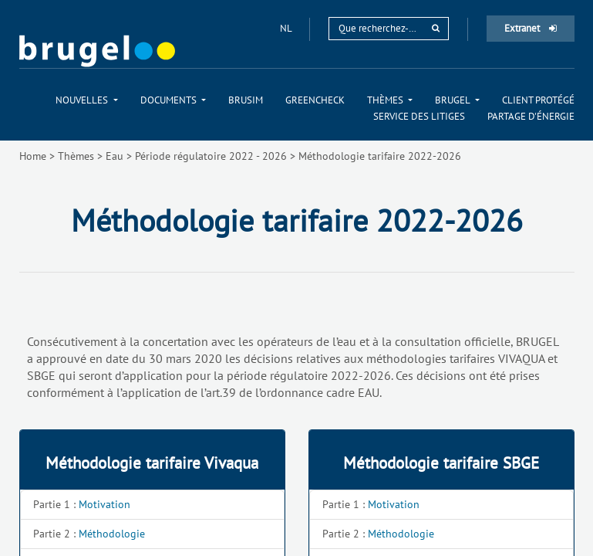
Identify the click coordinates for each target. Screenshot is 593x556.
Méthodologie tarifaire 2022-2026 (379, 156)
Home (32, 156)
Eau (114, 156)
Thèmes (76, 156)
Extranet (530, 28)
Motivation (104, 504)
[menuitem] (86, 100)
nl (287, 28)
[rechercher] (436, 28)
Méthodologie (112, 534)
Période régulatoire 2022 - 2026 (211, 156)
